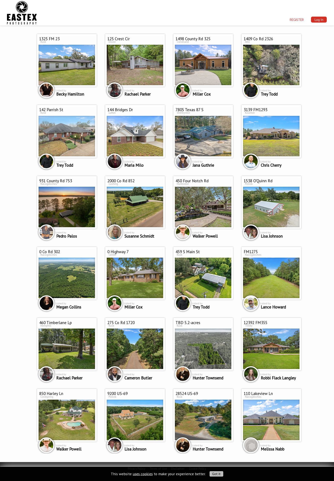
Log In (318, 19)
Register (297, 20)
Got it (216, 474)
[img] (22, 12)
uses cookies (143, 473)
